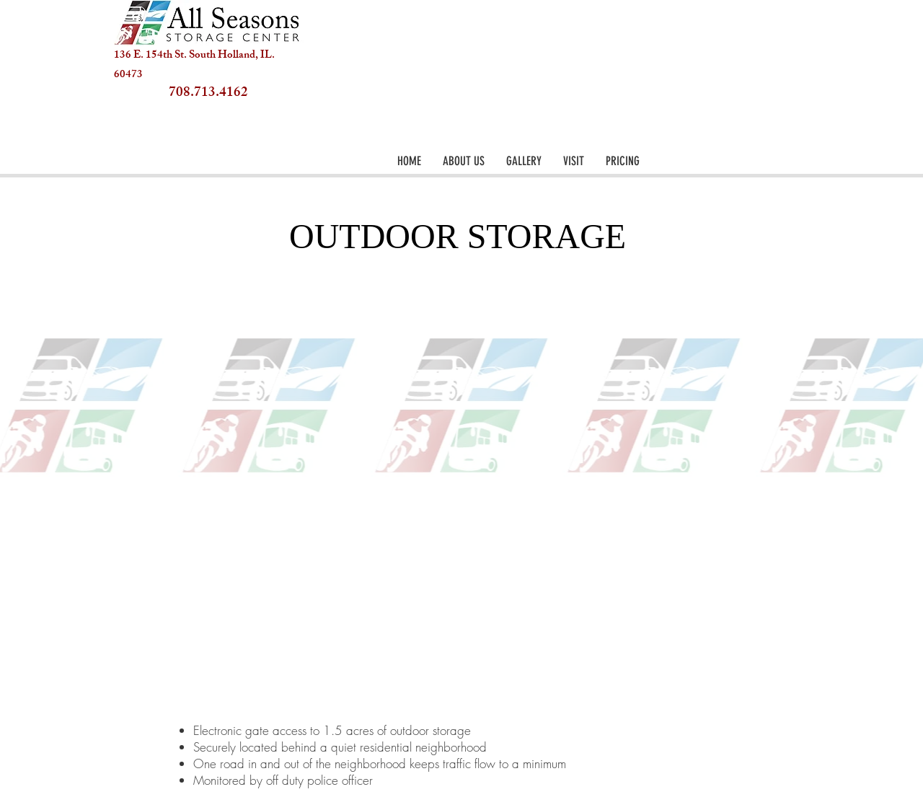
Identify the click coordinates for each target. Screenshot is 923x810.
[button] (523, 161)
